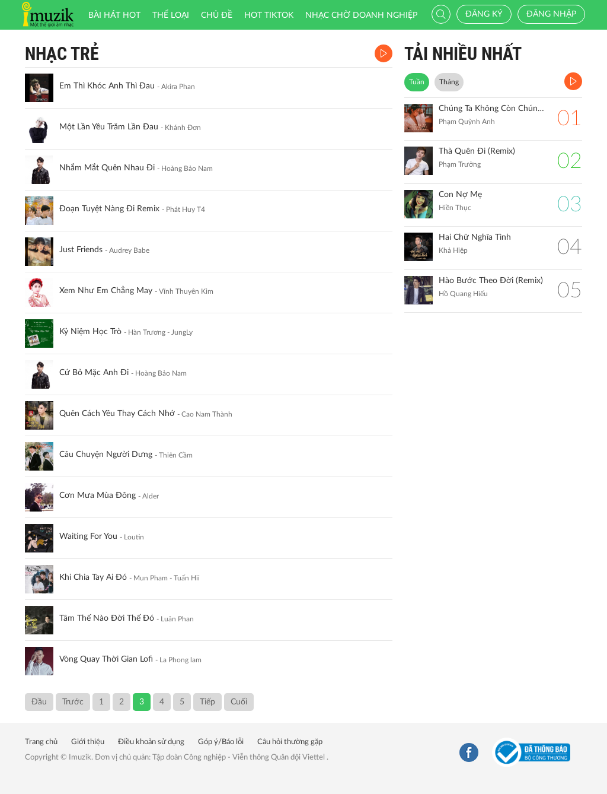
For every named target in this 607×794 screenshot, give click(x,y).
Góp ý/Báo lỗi (221, 742)
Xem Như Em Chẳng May (105, 291)
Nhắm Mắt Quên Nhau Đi (107, 168)
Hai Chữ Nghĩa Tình (475, 237)
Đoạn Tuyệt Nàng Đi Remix (109, 209)
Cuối (239, 702)
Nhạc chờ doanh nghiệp (361, 15)
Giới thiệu (87, 742)
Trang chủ (41, 742)
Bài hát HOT (114, 15)
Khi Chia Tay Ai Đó (93, 577)
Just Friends (81, 250)
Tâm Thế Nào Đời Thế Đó (106, 618)
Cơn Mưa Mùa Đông (97, 495)
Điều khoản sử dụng (151, 742)
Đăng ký (484, 14)
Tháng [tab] (449, 81)
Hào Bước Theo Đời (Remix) (491, 281)
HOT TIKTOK (268, 15)
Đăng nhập (551, 14)
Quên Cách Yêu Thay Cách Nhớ (117, 413)
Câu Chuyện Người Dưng (105, 454)
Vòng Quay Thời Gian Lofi (106, 659)
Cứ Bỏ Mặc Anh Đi (94, 373)
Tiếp (207, 702)
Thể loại (170, 15)
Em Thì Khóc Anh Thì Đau (107, 86)
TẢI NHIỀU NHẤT (463, 53)
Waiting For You (88, 536)
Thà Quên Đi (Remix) (477, 151)
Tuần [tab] (416, 81)
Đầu (39, 702)
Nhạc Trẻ (62, 53)
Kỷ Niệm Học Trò (90, 332)
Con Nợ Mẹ (460, 194)
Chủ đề (216, 15)
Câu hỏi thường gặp (289, 742)
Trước (73, 702)
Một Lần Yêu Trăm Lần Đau (108, 127)
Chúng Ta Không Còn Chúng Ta (492, 108)
